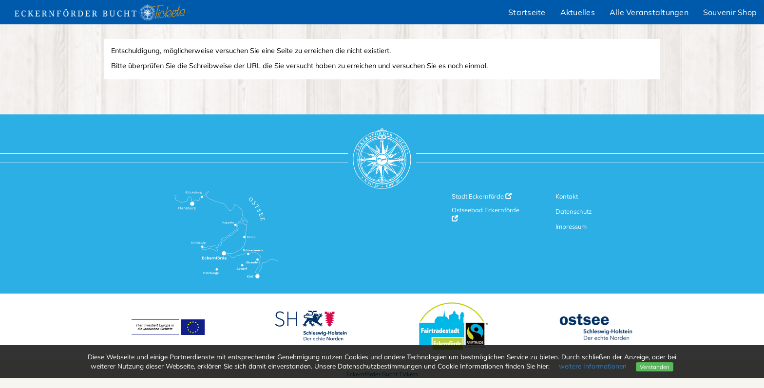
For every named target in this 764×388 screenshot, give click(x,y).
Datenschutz (573, 211)
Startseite (527, 12)
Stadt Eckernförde (482, 196)
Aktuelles (577, 12)
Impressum (571, 226)
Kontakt (566, 196)
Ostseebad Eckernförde (485, 214)
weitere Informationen (593, 366)
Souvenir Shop (730, 12)
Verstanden (654, 366)
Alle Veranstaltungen (649, 12)
